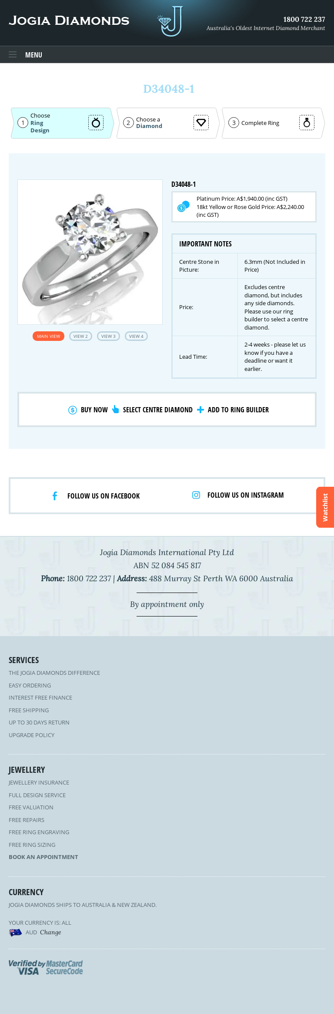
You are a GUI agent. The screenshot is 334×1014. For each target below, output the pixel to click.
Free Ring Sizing (32, 845)
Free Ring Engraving (39, 832)
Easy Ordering (30, 685)
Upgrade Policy (31, 735)
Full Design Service (37, 795)
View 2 (80, 336)
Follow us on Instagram (245, 495)
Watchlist (325, 507)
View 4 (136, 336)
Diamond (149, 126)
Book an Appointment (43, 857)
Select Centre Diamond (158, 409)
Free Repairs (26, 820)
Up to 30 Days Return (39, 722)
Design (40, 130)
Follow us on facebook (103, 496)
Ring (36, 123)
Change (50, 932)
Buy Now (94, 409)
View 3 (108, 336)
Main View (48, 336)
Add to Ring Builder (238, 409)
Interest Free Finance (40, 697)
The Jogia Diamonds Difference (54, 673)
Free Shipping (29, 710)
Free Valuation (31, 807)
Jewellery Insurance (39, 782)
